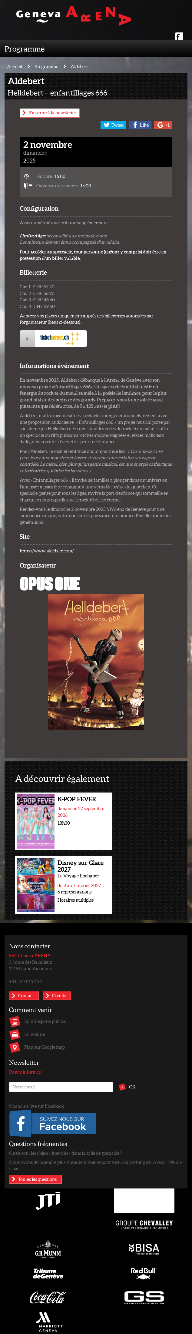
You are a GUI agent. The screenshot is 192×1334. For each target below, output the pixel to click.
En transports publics (45, 1021)
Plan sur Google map (44, 1047)
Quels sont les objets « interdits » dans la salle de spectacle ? (65, 1153)
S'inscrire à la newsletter (52, 112)
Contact (26, 995)
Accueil (14, 66)
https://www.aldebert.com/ (47, 550)
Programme (25, 48)
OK (132, 1086)
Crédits (59, 995)
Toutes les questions (37, 1179)
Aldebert (79, 66)
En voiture (34, 1034)
